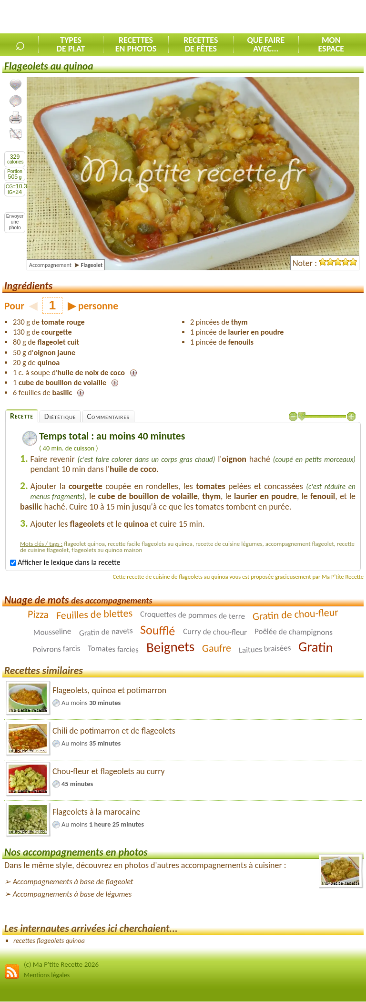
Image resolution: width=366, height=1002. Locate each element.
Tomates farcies (113, 649)
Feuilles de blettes (94, 615)
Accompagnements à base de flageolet (73, 881)
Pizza (38, 614)
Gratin (316, 647)
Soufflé (158, 630)
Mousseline (52, 632)
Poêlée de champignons (293, 631)
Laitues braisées (264, 649)
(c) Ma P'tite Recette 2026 (61, 964)
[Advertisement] (254, 17)
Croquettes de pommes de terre (192, 615)
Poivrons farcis (56, 649)
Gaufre (216, 648)
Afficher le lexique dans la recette (65, 562)
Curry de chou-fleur (215, 631)
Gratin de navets (106, 632)
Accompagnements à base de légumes (72, 894)
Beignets (170, 647)
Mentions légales (47, 975)
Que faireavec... (266, 44)
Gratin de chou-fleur (295, 614)
